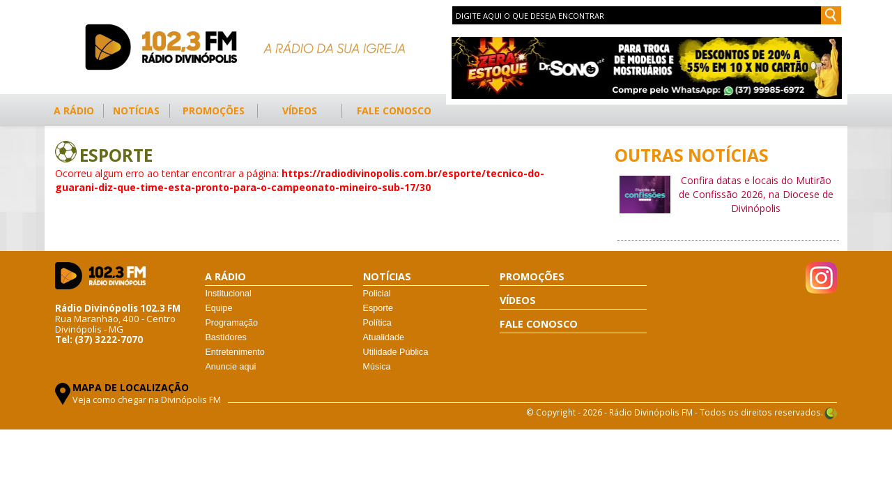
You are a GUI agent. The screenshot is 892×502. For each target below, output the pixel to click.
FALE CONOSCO (394, 110)
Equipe (218, 308)
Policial (377, 293)
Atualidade (384, 337)
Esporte (378, 308)
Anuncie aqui (230, 367)
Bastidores (226, 337)
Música (377, 367)
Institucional (228, 293)
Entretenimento (234, 352)
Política (377, 323)
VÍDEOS (299, 110)
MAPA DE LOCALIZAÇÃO (130, 387)
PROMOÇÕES (214, 110)
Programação (231, 323)
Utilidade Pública (396, 352)
